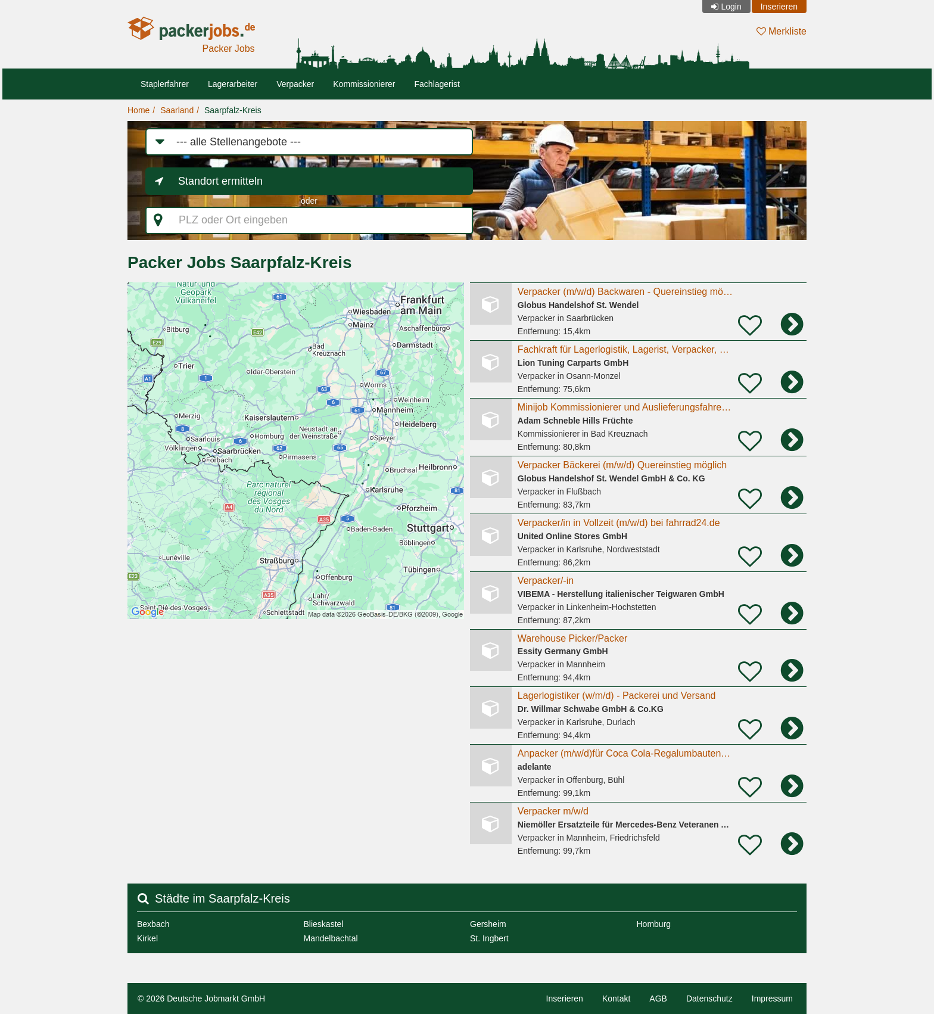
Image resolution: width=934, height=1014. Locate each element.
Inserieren (779, 6)
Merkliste (781, 31)
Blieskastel (324, 924)
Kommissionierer (364, 84)
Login (731, 6)
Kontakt (616, 998)
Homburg (654, 924)
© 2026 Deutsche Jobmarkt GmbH (201, 998)
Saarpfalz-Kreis (232, 110)
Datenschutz (709, 998)
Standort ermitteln (220, 181)
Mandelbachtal (331, 938)
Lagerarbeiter (232, 84)
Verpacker (295, 84)
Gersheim (488, 924)
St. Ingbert (489, 938)
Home (138, 110)
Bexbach (153, 924)
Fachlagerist (437, 84)
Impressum (772, 998)
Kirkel (147, 938)
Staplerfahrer (165, 84)
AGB (658, 998)
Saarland (177, 110)
